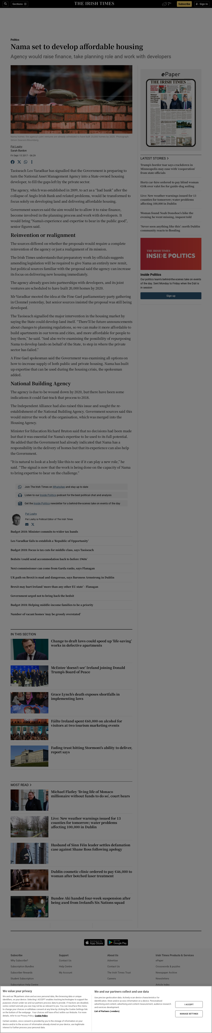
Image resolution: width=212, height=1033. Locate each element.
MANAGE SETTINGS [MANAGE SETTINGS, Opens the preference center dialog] (189, 1014)
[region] (106, 1009)
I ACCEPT (189, 1004)
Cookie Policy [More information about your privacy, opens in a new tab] (41, 1015)
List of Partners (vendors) (107, 1011)
